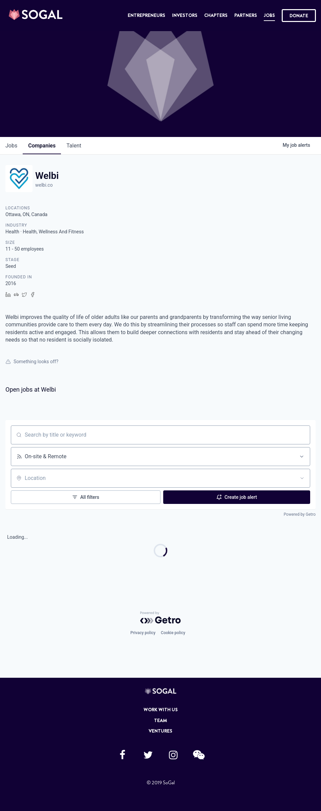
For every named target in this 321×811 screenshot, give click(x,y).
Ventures (160, 730)
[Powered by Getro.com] (160, 617)
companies (42, 145)
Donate (299, 15)
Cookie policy (173, 632)
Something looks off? (31, 361)
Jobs (269, 15)
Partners (245, 15)
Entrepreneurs (146, 15)
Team (160, 720)
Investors (184, 15)
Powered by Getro (300, 514)
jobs (11, 145)
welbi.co (44, 185)
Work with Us (161, 709)
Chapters (216, 15)
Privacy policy (142, 632)
